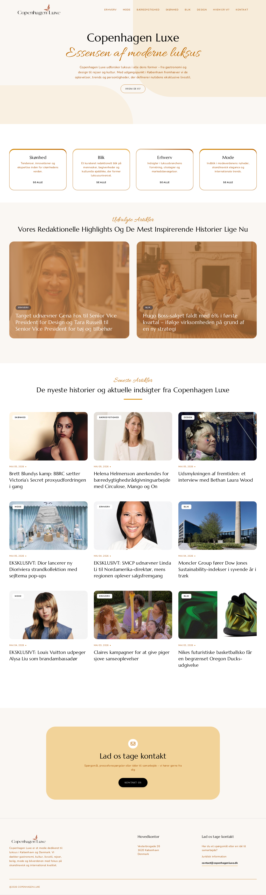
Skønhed (172, 9)
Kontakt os (133, 782)
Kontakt (242, 9)
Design (202, 9)
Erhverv (110, 9)
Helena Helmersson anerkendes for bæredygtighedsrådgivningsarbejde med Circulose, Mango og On (132, 480)
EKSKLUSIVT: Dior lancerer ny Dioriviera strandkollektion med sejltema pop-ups (43, 569)
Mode (127, 9)
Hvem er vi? (221, 9)
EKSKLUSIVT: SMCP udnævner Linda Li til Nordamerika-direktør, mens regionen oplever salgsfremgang (132, 569)
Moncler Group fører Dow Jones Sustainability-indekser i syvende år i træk (217, 569)
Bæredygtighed (148, 9)
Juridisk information (214, 856)
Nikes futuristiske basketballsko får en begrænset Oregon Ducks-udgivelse (215, 658)
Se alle (38, 182)
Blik (188, 9)
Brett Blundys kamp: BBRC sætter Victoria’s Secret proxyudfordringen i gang (47, 480)
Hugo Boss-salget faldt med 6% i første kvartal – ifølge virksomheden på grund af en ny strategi (193, 322)
